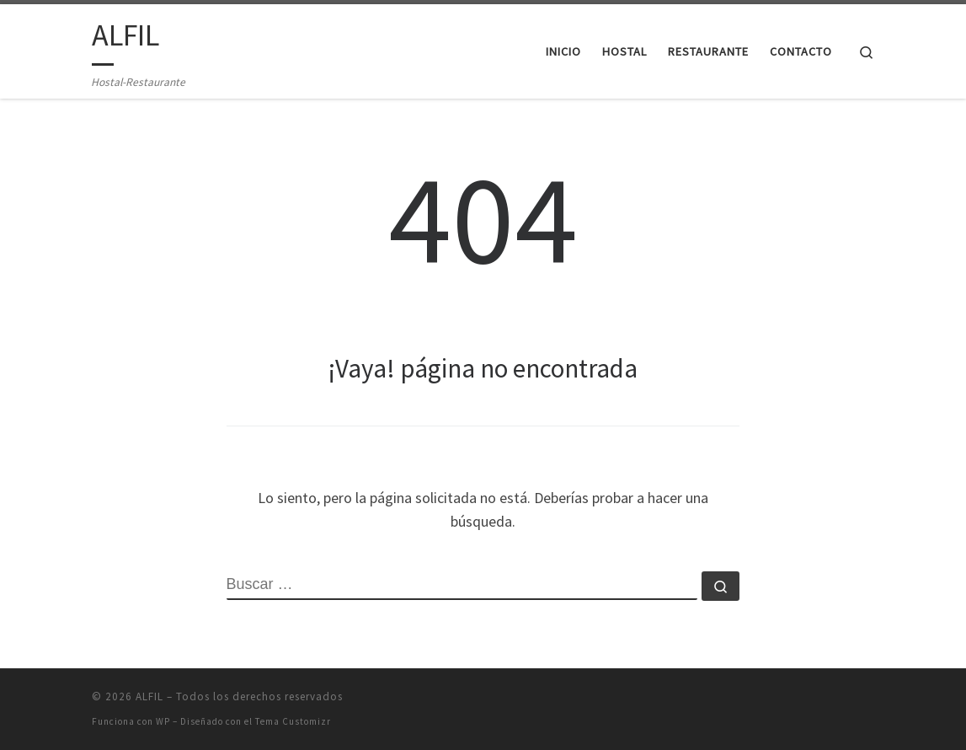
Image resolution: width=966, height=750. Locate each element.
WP (163, 721)
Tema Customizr (293, 721)
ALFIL (149, 696)
